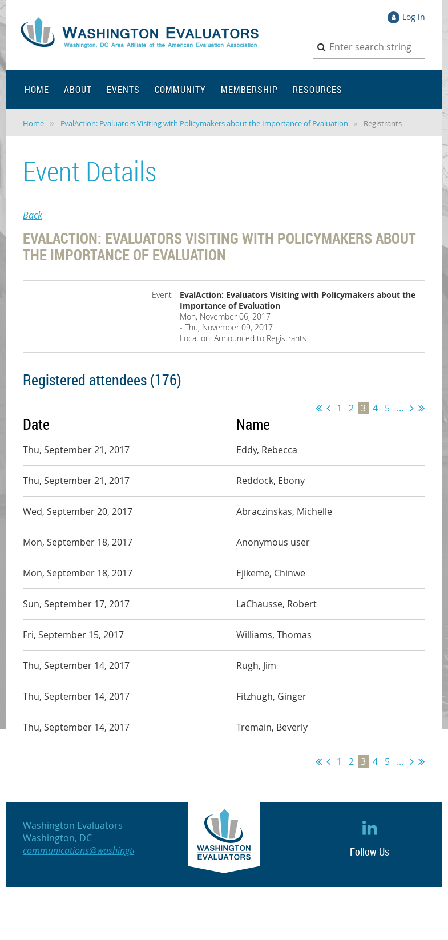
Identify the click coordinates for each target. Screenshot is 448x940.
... (400, 408)
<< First (318, 408)
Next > (411, 408)
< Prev (328, 408)
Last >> (421, 408)
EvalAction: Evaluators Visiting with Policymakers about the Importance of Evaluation (204, 123)
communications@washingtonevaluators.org (111, 850)
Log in (413, 16)
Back (32, 215)
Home (33, 123)
